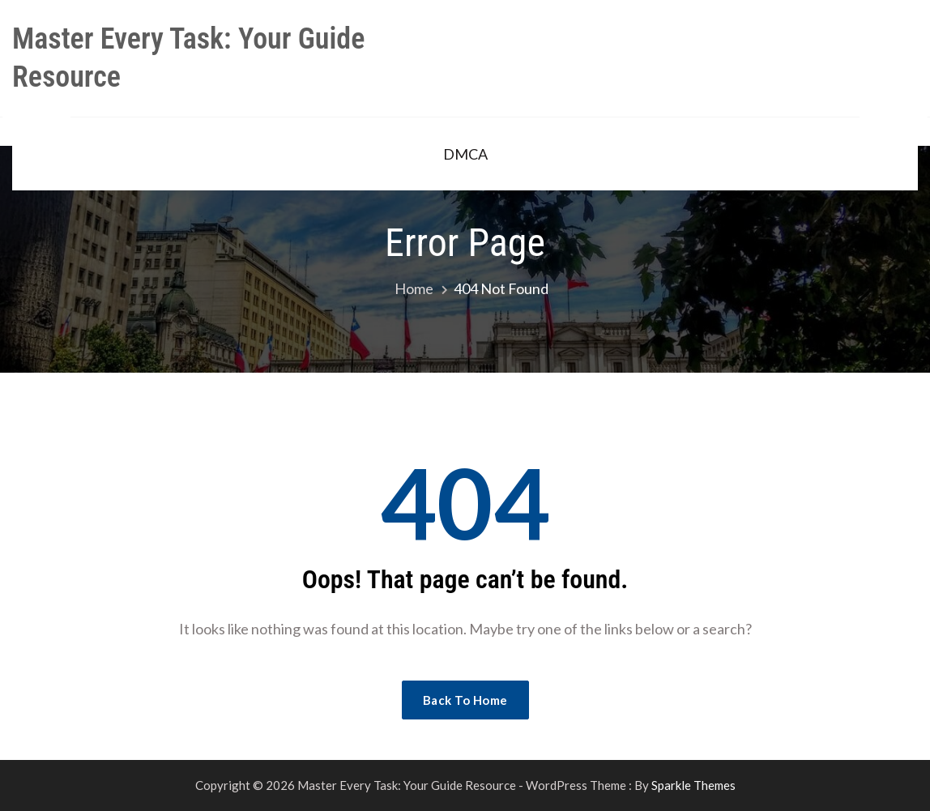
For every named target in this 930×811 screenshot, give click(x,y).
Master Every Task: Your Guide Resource (188, 58)
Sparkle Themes (693, 785)
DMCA (465, 154)
